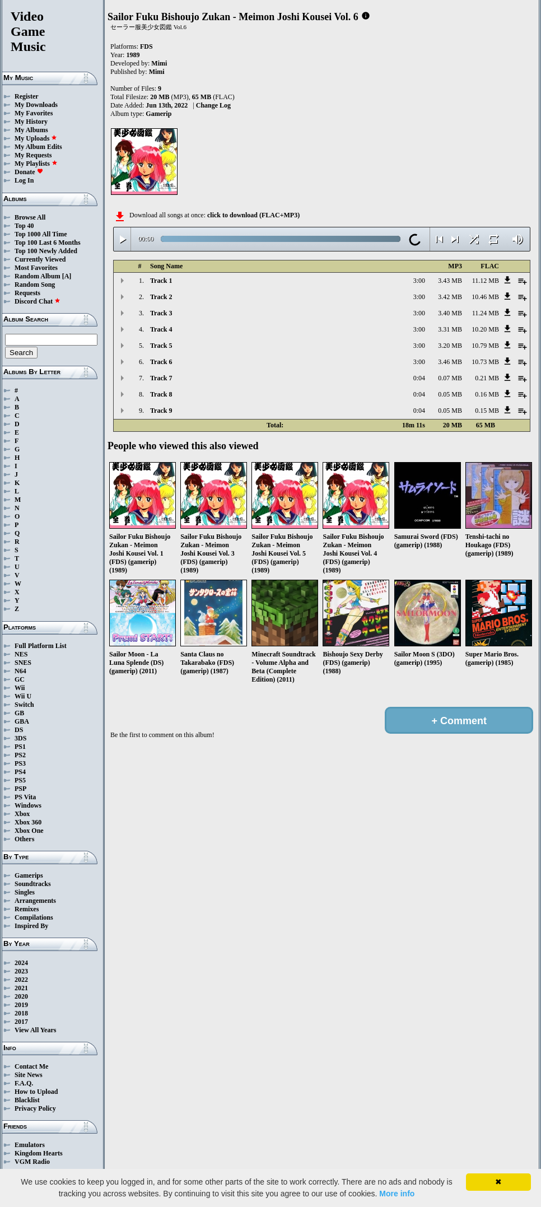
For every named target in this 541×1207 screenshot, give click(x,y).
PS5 (20, 780)
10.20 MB (485, 329)
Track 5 (161, 345)
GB (19, 713)
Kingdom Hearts (39, 1153)
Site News (29, 1075)
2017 (21, 1022)
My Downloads (36, 105)
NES (21, 654)
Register (27, 96)
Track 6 (161, 362)
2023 (21, 971)
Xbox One (29, 831)
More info (396, 1193)
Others (24, 839)
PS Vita (25, 797)
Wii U (23, 696)
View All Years (35, 1030)
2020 (21, 996)
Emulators (30, 1145)
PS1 (20, 747)
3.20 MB (450, 345)
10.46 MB (485, 297)
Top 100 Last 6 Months (48, 242)
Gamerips (29, 875)
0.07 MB (450, 378)
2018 (21, 1013)
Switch (24, 705)
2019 (21, 1005)
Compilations (34, 917)
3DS (20, 738)
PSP (20, 789)
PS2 (20, 755)
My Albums (31, 130)
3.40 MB (450, 313)
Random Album (37, 276)
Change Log (213, 105)
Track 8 (161, 394)
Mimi (159, 63)
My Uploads (36, 138)
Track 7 (161, 378)
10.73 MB (485, 362)
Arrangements (35, 901)
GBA (22, 721)
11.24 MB (485, 313)
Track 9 (161, 410)
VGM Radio (32, 1162)
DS (19, 730)
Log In (24, 180)
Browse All (30, 217)
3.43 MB (450, 281)
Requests (27, 293)
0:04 (419, 378)
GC (20, 679)
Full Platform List (41, 646)
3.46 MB (450, 362)
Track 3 (161, 313)
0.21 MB (487, 378)
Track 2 (161, 297)
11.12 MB (485, 281)
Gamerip (158, 114)
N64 (20, 671)
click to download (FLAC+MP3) (253, 215)
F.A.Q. (24, 1083)
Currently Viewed (40, 259)
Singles (25, 892)
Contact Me (31, 1066)
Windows (28, 805)
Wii (20, 688)
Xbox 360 (28, 822)
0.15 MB (487, 410)
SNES (23, 663)
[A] (67, 276)
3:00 (419, 281)
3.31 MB (450, 329)
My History (31, 121)
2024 (21, 963)
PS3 (20, 763)
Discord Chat (37, 301)
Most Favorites (36, 268)
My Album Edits (38, 147)
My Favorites (34, 113)
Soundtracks (33, 884)
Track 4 (161, 329)
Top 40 (24, 226)
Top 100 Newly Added (46, 251)
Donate (29, 172)
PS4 (20, 772)
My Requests (33, 155)
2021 (21, 988)
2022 (21, 980)
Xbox (22, 814)
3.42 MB (450, 297)
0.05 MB (450, 394)
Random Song (35, 284)
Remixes (27, 909)
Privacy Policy (35, 1108)
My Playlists (36, 163)
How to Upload (36, 1092)
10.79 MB (485, 345)
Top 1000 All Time (41, 234)
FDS (146, 46)
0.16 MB (487, 394)
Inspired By (31, 926)
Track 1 (161, 281)
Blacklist (27, 1100)
